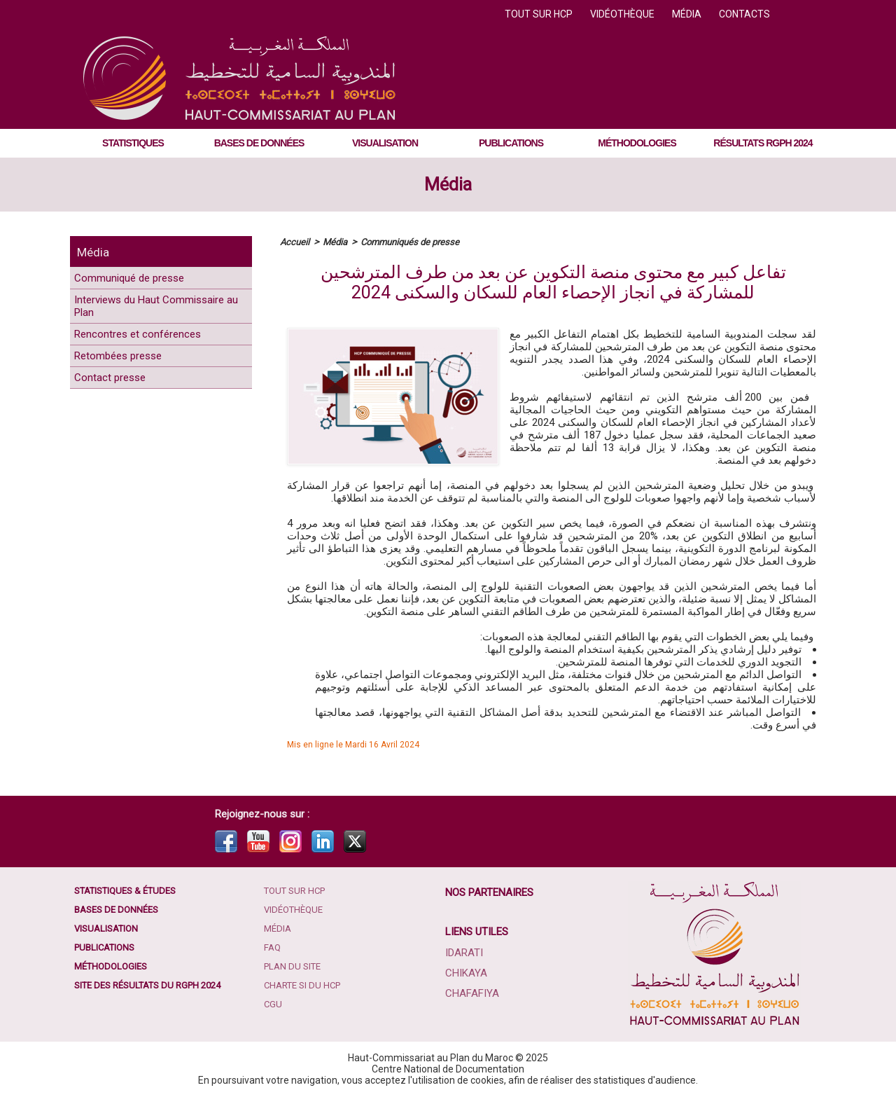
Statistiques (133, 143)
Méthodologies (637, 143)
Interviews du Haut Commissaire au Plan (136, 318)
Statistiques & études (131, 891)
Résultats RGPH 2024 (762, 143)
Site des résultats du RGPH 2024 (156, 996)
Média (688, 14)
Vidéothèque (623, 14)
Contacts (744, 14)
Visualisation (385, 143)
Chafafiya (472, 992)
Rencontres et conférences (154, 355)
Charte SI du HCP (307, 996)
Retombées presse (130, 385)
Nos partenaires (491, 892)
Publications (511, 143)
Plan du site (296, 975)
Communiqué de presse (144, 282)
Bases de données (259, 143)
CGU (274, 1017)
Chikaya (466, 972)
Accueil (295, 241)
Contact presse (120, 414)
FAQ (274, 954)
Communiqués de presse (417, 241)
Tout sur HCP (540, 14)
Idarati (465, 952)
